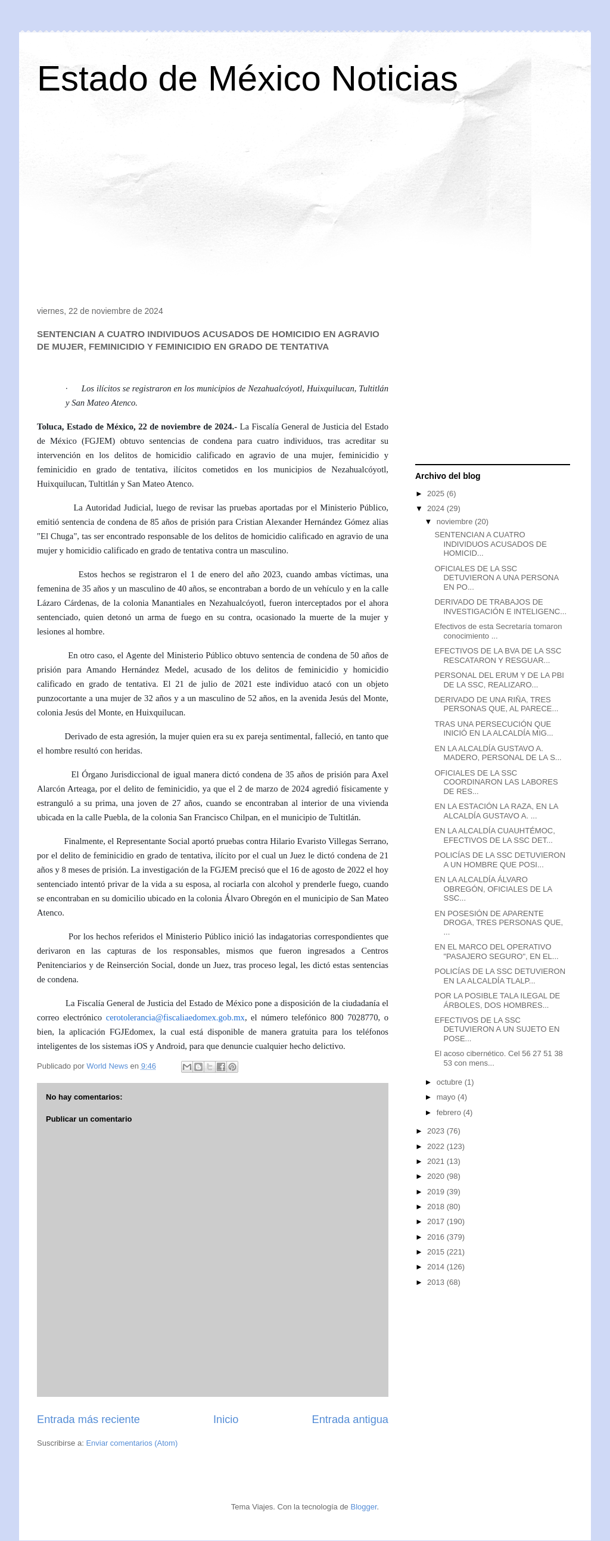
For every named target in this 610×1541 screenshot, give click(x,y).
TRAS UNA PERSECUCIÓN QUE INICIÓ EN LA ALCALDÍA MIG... (493, 729)
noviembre (456, 521)
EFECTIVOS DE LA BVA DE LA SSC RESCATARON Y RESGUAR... (497, 655)
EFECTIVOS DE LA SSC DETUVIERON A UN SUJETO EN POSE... (496, 1029)
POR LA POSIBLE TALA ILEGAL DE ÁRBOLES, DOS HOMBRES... (497, 1000)
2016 (437, 1236)
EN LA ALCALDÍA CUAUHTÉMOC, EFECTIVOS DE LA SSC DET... (494, 835)
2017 (437, 1221)
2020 (437, 1176)
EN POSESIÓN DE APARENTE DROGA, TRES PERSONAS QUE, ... (498, 922)
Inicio (225, 1419)
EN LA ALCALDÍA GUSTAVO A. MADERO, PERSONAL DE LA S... (497, 753)
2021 (437, 1161)
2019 (437, 1191)
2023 (437, 1130)
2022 (437, 1146)
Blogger (363, 1506)
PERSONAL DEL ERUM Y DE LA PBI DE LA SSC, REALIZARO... (499, 680)
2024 (437, 508)
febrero (450, 1112)
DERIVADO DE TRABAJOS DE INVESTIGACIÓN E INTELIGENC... (500, 606)
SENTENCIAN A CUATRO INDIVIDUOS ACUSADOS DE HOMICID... (490, 544)
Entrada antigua (350, 1419)
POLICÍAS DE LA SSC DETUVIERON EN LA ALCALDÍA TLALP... (499, 976)
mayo (447, 1096)
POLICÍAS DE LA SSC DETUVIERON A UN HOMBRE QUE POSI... (499, 860)
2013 (437, 1282)
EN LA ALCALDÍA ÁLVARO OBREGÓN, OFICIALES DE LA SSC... (493, 888)
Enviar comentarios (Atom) (132, 1443)
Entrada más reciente (88, 1419)
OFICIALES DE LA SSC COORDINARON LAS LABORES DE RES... (496, 782)
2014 (437, 1266)
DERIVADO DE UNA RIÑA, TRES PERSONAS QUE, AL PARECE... (496, 704)
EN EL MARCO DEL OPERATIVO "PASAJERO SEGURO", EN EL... (496, 951)
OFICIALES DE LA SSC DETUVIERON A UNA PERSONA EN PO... (496, 578)
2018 (437, 1206)
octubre (451, 1082)
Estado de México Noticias (247, 78)
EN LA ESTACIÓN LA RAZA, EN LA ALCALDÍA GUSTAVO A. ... (496, 811)
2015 (437, 1251)
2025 (437, 493)
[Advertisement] (305, 205)
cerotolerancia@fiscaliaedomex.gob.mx (175, 1017)
